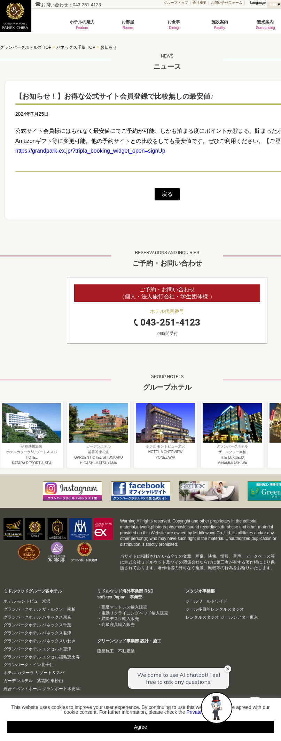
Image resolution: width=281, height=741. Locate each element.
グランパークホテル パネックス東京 (37, 617)
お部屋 (128, 25)
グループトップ (176, 3)
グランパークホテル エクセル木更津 (37, 649)
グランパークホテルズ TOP (26, 47)
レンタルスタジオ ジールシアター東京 (222, 617)
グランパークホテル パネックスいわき (39, 641)
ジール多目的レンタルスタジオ (215, 609)
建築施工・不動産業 (116, 651)
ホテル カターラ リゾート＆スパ (33, 672)
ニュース (167, 60)
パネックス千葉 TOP (75, 47)
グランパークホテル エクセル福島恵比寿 (41, 657)
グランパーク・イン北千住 (28, 664)
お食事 (174, 25)
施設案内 (220, 25)
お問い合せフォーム (226, 3)
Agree (140, 727)
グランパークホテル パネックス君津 (37, 633)
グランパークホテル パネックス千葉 (37, 624)
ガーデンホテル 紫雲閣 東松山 (33, 680)
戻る (167, 194)
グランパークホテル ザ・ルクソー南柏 (39, 609)
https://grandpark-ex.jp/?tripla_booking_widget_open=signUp (90, 151)
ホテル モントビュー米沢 (26, 601)
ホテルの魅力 (82, 25)
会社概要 (199, 3)
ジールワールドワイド (206, 601)
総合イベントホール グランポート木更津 (41, 688)
